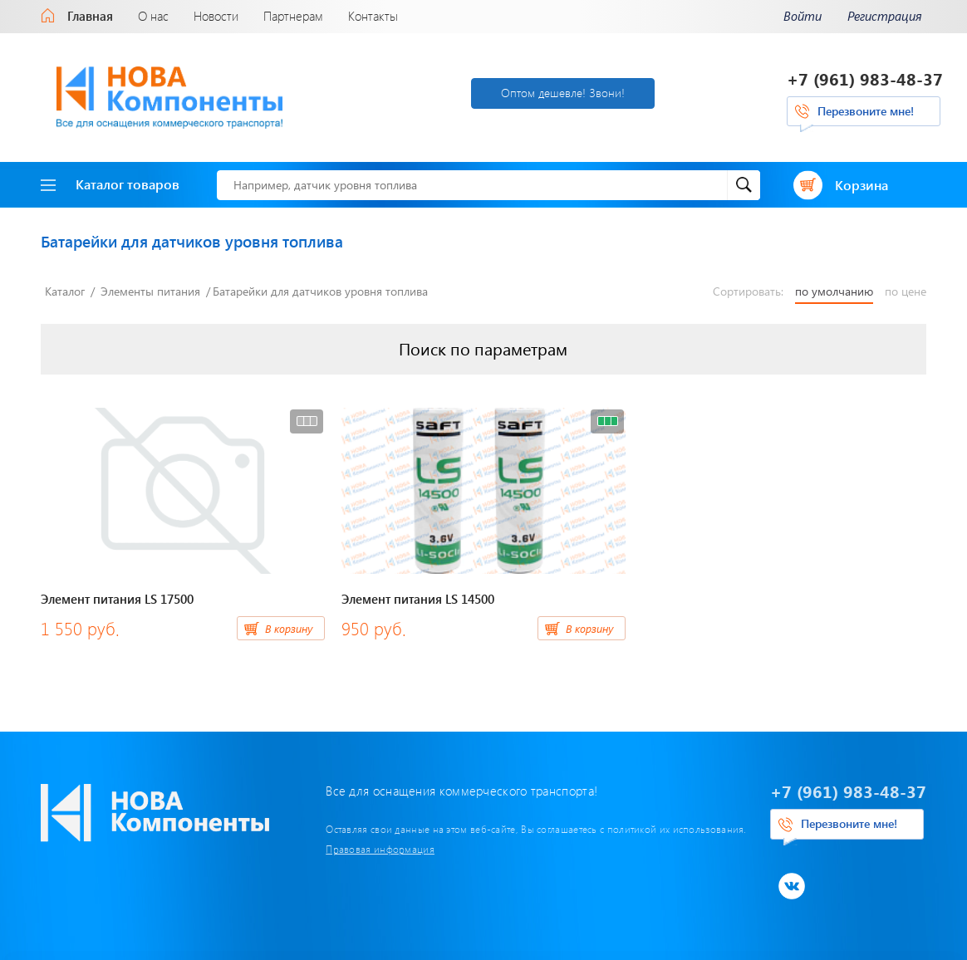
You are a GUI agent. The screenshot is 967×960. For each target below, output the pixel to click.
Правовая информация (380, 848)
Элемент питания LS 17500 (117, 598)
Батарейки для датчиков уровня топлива (320, 291)
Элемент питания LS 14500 (417, 598)
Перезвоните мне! (865, 111)
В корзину (288, 628)
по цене (905, 291)
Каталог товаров (110, 184)
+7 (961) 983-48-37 (865, 78)
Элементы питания (150, 291)
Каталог (65, 291)
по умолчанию (834, 291)
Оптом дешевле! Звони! (563, 92)
